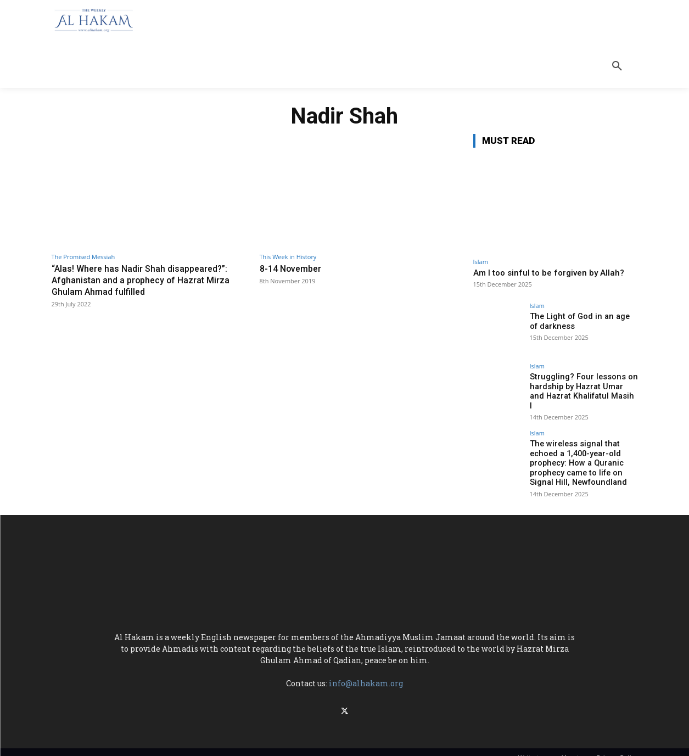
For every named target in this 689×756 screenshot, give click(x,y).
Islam (480, 262)
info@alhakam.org (366, 675)
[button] (617, 66)
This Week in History (288, 257)
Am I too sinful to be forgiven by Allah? (548, 273)
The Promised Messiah (83, 257)
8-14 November (293, 268)
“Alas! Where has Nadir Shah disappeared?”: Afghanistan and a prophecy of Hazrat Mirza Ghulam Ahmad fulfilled (144, 279)
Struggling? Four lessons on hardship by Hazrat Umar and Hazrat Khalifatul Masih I (582, 386)
